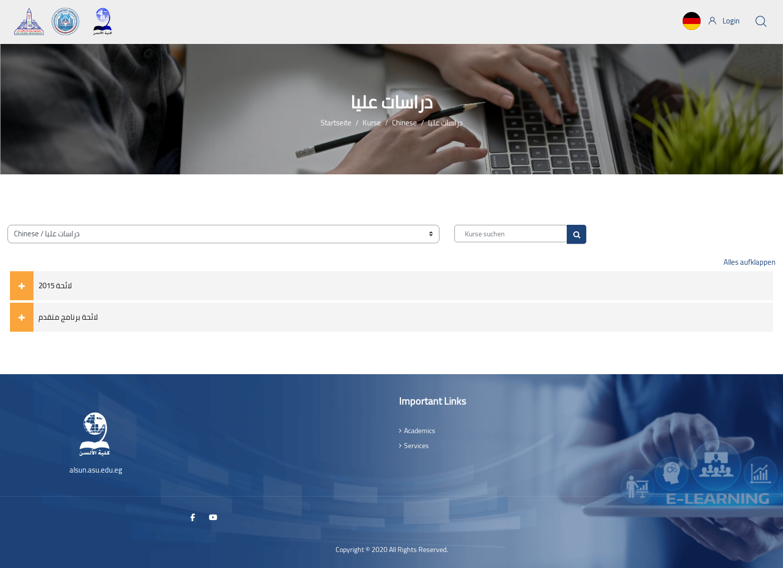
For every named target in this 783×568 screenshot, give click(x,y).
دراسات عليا (445, 122)
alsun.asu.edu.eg (95, 470)
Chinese (404, 122)
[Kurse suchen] (510, 233)
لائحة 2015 (55, 285)
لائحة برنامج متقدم (68, 317)
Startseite (336, 122)
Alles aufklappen (750, 262)
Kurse (372, 122)
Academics (419, 430)
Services (416, 445)
